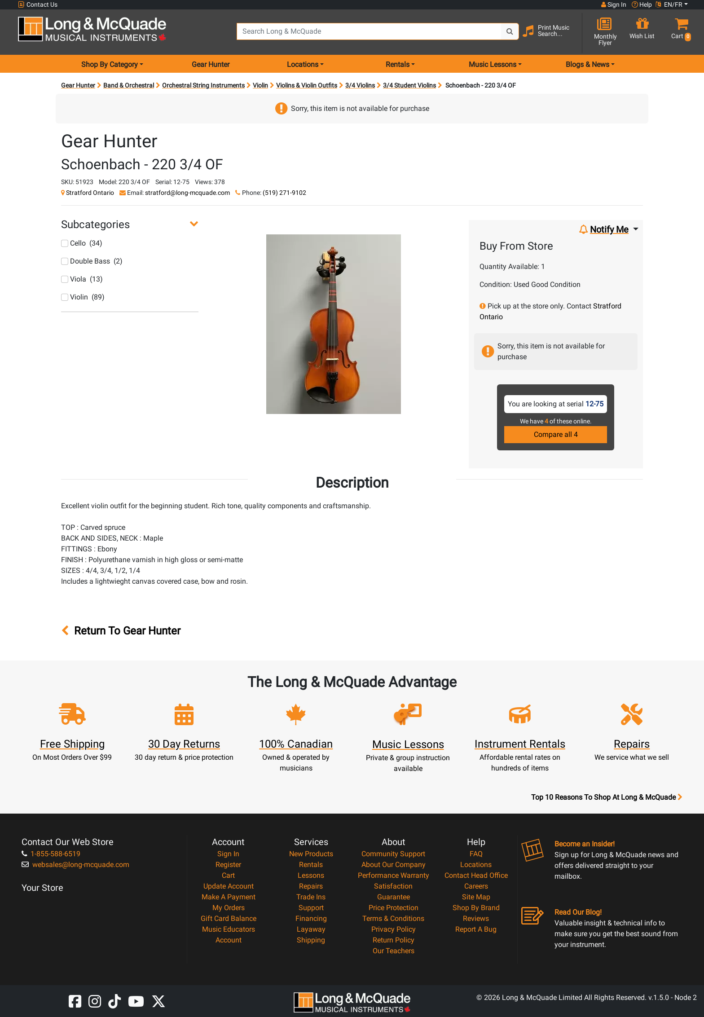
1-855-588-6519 (51, 854)
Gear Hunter (210, 64)
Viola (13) (82, 279)
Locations (476, 864)
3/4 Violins (360, 85)
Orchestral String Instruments (203, 85)
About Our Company (393, 864)
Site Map (476, 897)
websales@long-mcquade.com (75, 864)
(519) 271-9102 (284, 192)
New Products (311, 854)
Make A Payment (228, 897)
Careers (476, 886)
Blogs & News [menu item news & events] (587, 64)
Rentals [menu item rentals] (397, 64)
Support (311, 907)
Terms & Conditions (393, 918)
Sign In (228, 854)
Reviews (476, 918)
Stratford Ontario (90, 192)
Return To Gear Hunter (120, 631)
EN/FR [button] (669, 4)
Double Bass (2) (92, 261)
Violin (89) (83, 297)
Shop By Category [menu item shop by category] (109, 64)
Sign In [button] (613, 4)
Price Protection (393, 907)
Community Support (393, 854)
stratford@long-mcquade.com (187, 192)
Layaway (311, 929)
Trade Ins (311, 897)
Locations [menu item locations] (302, 64)
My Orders (228, 907)
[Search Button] (510, 31)
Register (228, 864)
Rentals (311, 864)
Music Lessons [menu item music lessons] (492, 64)
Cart (228, 875)
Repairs (311, 886)
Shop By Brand (476, 907)
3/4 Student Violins (409, 85)
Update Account (228, 886)
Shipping (311, 940)
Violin (260, 85)
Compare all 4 (556, 434)
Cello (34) (81, 243)
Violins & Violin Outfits (306, 85)
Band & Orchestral (128, 85)
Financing (311, 918)
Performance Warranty (393, 875)
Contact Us (37, 5)
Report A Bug (476, 929)
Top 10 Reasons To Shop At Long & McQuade (606, 797)
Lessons (311, 875)
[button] (679, 32)
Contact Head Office (476, 875)
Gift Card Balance (228, 918)
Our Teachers (393, 951)
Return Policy (393, 940)
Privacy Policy (393, 929)
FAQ (476, 854)
